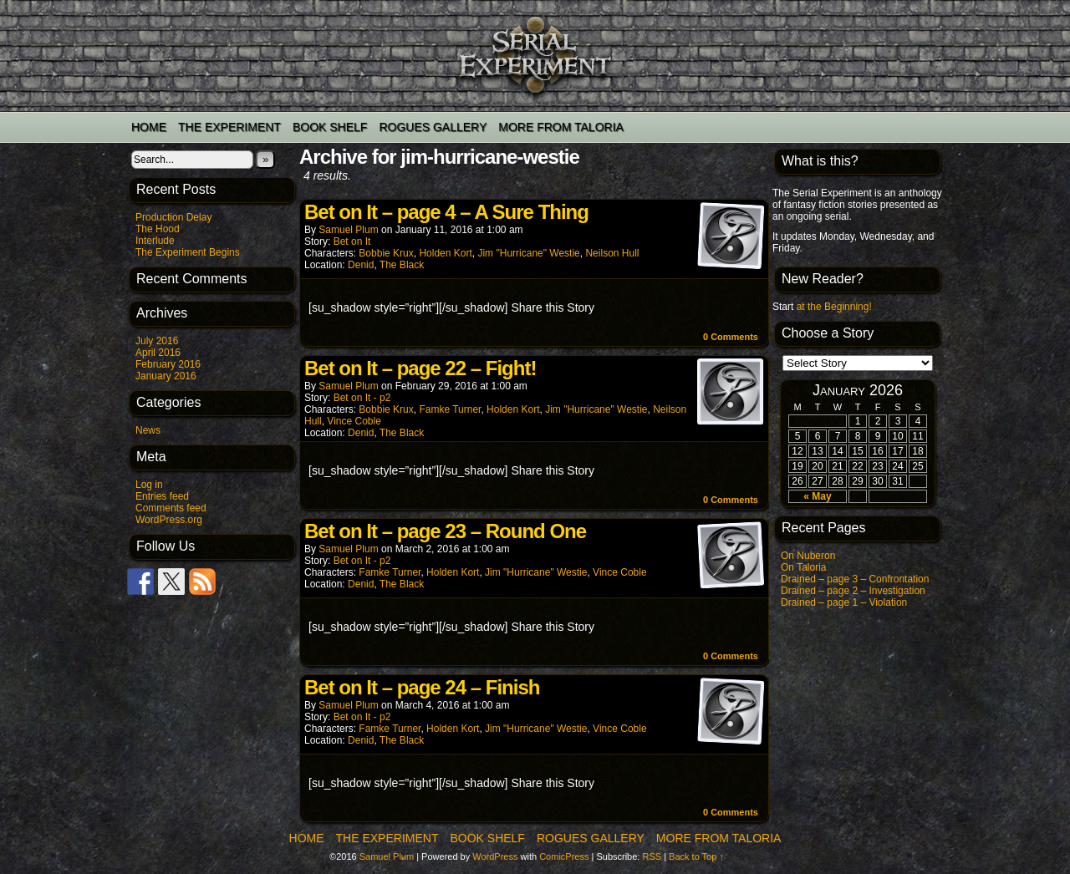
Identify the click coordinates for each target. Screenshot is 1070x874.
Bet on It (352, 241)
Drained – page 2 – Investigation (853, 591)
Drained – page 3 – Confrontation (855, 579)
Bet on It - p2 (362, 398)
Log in (149, 484)
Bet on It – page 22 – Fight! (420, 368)
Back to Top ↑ (696, 856)
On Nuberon (808, 555)
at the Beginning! (834, 307)
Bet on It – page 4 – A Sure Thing (446, 212)
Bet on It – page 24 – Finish (421, 687)
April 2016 (158, 352)
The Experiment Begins (187, 252)
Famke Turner (450, 409)
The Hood (157, 229)
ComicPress (563, 856)
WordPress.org (168, 520)
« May (817, 496)
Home (148, 127)
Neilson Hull (612, 253)
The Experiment (229, 127)
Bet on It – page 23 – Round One (445, 531)
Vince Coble (354, 421)
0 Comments (730, 337)
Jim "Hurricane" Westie (528, 253)
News (147, 430)
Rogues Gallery (433, 127)
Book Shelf (330, 127)
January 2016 (165, 376)
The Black (402, 265)
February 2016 (168, 364)
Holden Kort (445, 253)
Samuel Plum (348, 230)
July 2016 (156, 341)
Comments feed (170, 508)
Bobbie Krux (386, 253)
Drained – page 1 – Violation (844, 602)
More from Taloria (561, 127)
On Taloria (803, 567)
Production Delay (173, 217)
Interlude (155, 240)
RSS (651, 856)
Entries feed (162, 496)
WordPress (494, 856)
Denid (361, 265)
